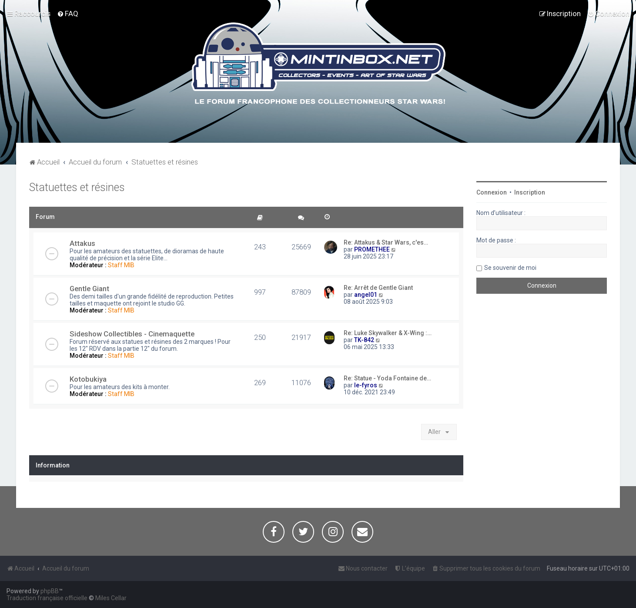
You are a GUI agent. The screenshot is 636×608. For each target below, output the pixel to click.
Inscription (529, 192)
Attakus (82, 243)
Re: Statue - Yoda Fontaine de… (387, 378)
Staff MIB (121, 265)
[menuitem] (67, 13)
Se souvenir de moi (510, 267)
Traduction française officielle (47, 598)
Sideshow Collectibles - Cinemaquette (132, 333)
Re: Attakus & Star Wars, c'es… (386, 242)
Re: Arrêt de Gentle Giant (378, 287)
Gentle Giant (89, 288)
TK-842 (364, 339)
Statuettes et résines (77, 187)
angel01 (365, 294)
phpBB (49, 591)
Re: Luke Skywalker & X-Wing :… (388, 332)
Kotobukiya (88, 379)
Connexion (491, 192)
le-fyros (365, 385)
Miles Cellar (111, 598)
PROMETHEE (372, 249)
